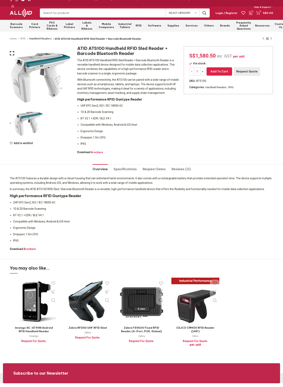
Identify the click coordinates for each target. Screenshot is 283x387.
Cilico (195, 339)
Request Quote (247, 75)
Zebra (87, 336)
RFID (23, 42)
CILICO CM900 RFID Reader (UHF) (195, 333)
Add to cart (219, 75)
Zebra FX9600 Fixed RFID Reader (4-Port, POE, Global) (141, 334)
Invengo (33, 339)
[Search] (125, 15)
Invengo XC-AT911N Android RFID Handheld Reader (33, 333)
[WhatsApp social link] (13, 6)
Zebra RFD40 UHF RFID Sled (87, 331)
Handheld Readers (40, 42)
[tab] (100, 171)
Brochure (97, 155)
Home (13, 42)
